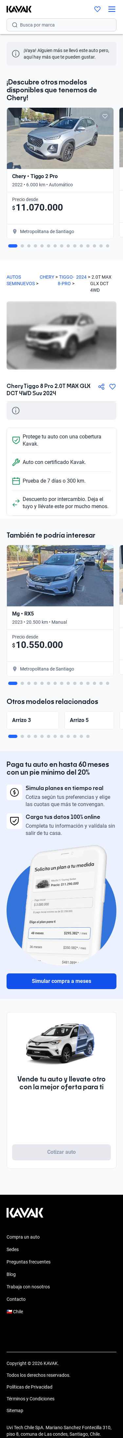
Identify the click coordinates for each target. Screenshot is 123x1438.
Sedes (13, 1249)
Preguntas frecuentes (29, 1261)
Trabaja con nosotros (28, 1286)
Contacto (16, 1299)
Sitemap (15, 1410)
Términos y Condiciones (30, 1398)
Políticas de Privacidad (29, 1387)
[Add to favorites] (105, 116)
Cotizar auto (61, 1152)
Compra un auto (23, 1237)
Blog (11, 1274)
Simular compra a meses (61, 981)
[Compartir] (101, 387)
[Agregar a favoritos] (112, 387)
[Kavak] (15, 9)
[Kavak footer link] (25, 1216)
